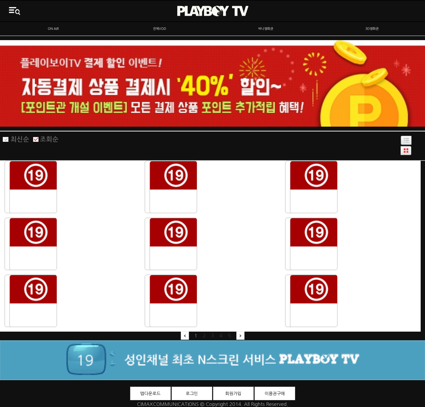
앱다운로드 (150, 393)
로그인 (192, 393)
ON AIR (53, 28)
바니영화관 (265, 28)
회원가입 (233, 393)
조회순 (49, 139)
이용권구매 (275, 393)
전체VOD (159, 28)
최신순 (20, 139)
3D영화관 (372, 28)
